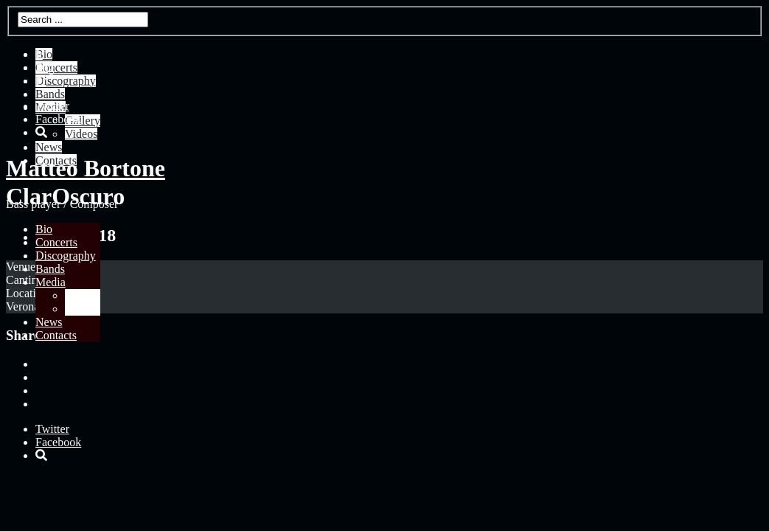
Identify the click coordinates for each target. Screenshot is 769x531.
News (48, 322)
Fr (40, 80)
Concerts (56, 242)
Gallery (82, 295)
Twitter (52, 106)
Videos (81, 308)
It (39, 54)
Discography (65, 255)
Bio (43, 229)
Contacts (56, 335)
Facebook (58, 119)
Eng (45, 67)
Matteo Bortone (85, 168)
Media (50, 282)
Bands (50, 269)
